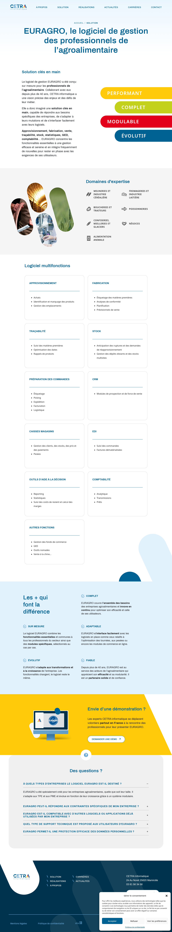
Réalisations (86, 7)
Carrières (134, 7)
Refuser (134, 921)
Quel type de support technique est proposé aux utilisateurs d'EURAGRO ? (80, 824)
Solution (63, 7)
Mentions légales (18, 923)
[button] (166, 895)
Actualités (111, 7)
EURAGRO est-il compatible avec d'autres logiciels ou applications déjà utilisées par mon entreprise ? (78, 815)
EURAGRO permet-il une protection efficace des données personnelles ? (78, 831)
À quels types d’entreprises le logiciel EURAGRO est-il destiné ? (72, 783)
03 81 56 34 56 (134, 884)
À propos (41, 7)
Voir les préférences (156, 921)
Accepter (112, 921)
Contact (156, 7)
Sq (79, 923)
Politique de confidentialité (135, 927)
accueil (79, 23)
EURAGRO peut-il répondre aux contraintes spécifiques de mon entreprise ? (81, 806)
